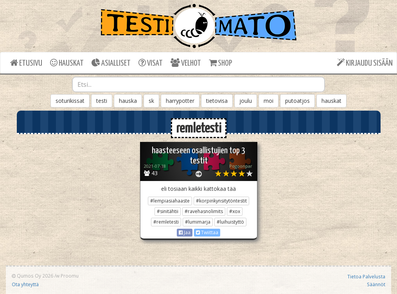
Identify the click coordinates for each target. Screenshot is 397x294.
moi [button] (268, 100)
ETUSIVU (26, 62)
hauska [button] (128, 100)
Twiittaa (207, 232)
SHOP (220, 62)
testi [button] (101, 100)
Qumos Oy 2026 (32, 275)
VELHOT (186, 62)
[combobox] (198, 84)
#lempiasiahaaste (170, 200)
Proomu (70, 275)
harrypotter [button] (180, 100)
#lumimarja (197, 222)
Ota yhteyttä (25, 284)
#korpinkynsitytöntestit (221, 200)
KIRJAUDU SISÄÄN (365, 62)
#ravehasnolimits (204, 211)
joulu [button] (245, 100)
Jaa (184, 232)
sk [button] (151, 100)
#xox (234, 211)
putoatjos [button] (297, 100)
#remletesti (166, 222)
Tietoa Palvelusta (366, 276)
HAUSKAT (67, 62)
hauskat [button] (331, 100)
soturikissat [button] (70, 100)
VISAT (150, 62)
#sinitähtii (167, 211)
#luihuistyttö (230, 222)
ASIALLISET (111, 62)
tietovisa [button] (217, 100)
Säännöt (376, 284)
